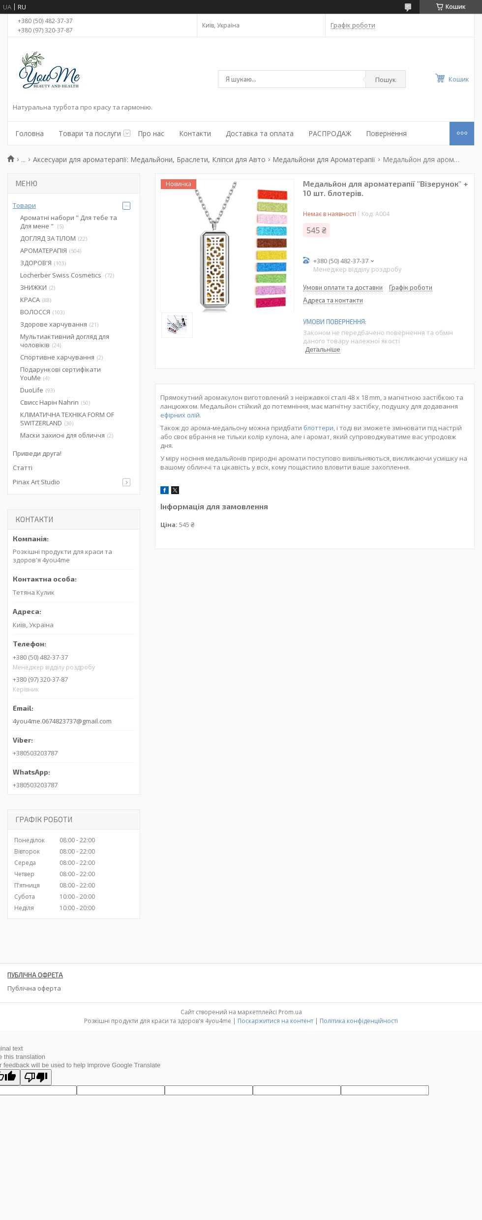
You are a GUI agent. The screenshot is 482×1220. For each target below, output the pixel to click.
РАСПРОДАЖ (329, 133)
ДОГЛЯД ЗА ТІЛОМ (48, 238)
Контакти (195, 133)
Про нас (151, 133)
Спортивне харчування (57, 357)
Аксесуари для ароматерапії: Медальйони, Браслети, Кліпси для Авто (149, 159)
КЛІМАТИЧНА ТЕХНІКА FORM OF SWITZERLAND (67, 418)
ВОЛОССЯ (35, 311)
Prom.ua (290, 1012)
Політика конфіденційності (359, 1021)
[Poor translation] (36, 1077)
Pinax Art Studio (36, 481)
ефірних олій (180, 415)
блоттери (318, 427)
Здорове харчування (53, 324)
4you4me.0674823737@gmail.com (62, 721)
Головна (29, 133)
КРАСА (30, 299)
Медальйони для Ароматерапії (323, 159)
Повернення (386, 133)
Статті (22, 467)
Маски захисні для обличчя (62, 435)
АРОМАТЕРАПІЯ (43, 250)
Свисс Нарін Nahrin (49, 402)
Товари (24, 205)
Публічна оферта (34, 988)
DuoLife (31, 390)
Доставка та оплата (260, 133)
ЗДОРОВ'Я (36, 262)
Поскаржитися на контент (275, 1021)
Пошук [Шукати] (385, 79)
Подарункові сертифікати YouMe (60, 373)
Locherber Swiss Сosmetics (61, 275)
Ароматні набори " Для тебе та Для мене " (68, 221)
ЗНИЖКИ (33, 287)
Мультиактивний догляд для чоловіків (64, 340)
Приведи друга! (37, 453)
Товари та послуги (90, 133)
